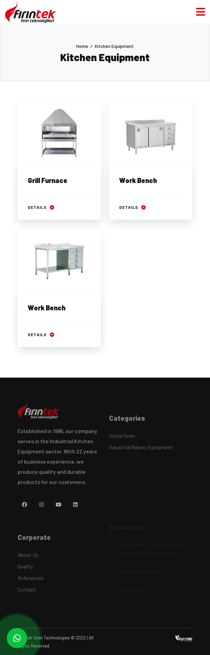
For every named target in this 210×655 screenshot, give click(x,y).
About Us (28, 557)
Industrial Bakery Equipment (141, 449)
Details (41, 207)
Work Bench (138, 180)
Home (82, 46)
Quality (25, 568)
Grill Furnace (47, 180)
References (30, 580)
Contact (27, 591)
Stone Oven (122, 438)
